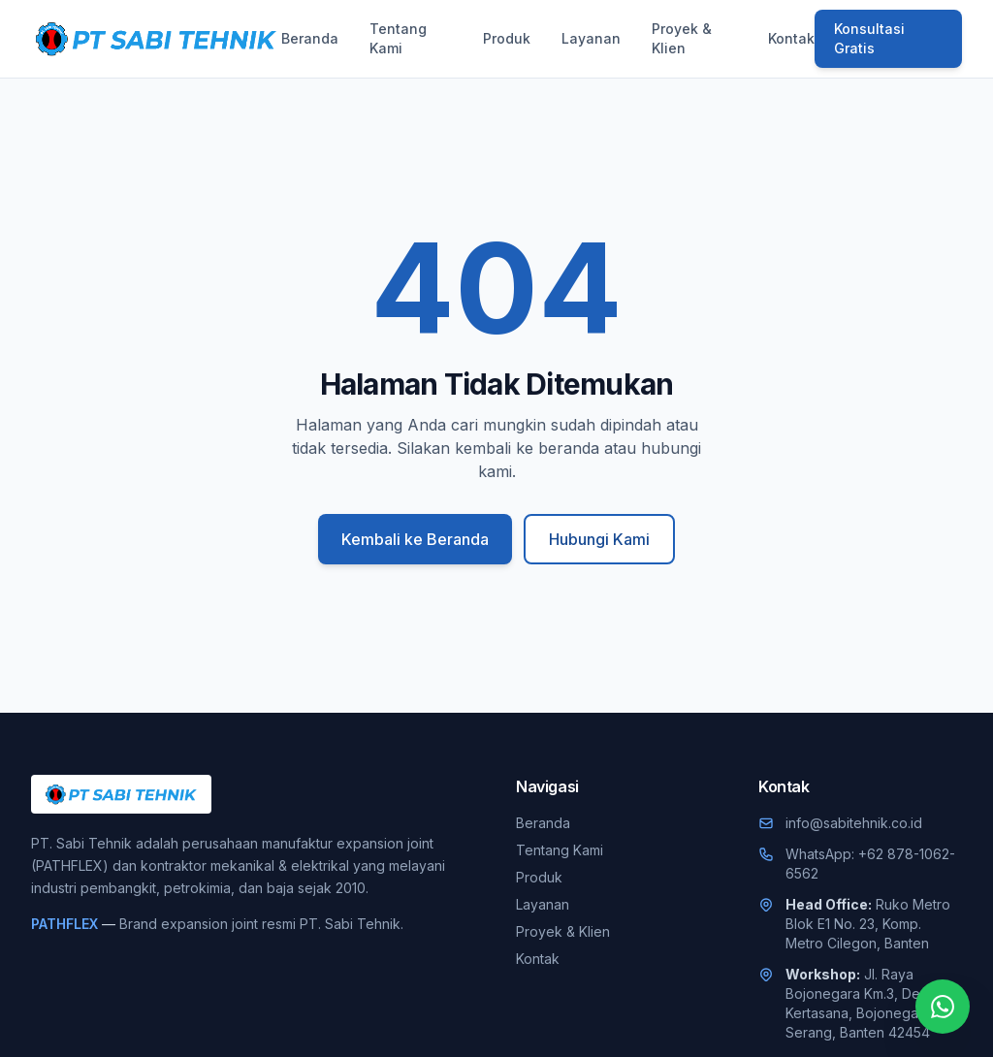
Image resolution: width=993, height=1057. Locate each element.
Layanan (591, 38)
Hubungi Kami (599, 539)
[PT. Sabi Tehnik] (156, 38)
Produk (506, 38)
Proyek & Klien (682, 38)
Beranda (309, 38)
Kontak (791, 38)
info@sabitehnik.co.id (853, 823)
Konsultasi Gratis (869, 38)
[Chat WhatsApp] (942, 1006)
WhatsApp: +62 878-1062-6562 (870, 863)
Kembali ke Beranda (415, 539)
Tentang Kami (398, 38)
